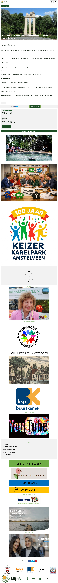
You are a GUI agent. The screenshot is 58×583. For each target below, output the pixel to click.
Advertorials (5, 444)
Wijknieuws (29, 276)
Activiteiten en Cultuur (12, 42)
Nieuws (29, 271)
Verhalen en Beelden (29, 274)
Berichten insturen (6, 447)
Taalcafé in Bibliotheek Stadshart (8, 113)
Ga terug (3, 103)
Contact (4, 451)
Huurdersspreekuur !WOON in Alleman (9, 122)
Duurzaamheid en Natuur (29, 277)
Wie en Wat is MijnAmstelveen (9, 452)
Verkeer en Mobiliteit (29, 279)
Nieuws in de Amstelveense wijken (29, 131)
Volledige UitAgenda (7, 126)
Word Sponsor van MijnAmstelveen (10, 446)
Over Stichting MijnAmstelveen (9, 449)
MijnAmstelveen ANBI (7, 454)
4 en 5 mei (6, 42)
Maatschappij (29, 273)
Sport (29, 281)
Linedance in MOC (5, 118)
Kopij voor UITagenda (35, 106)
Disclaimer (5, 455)
